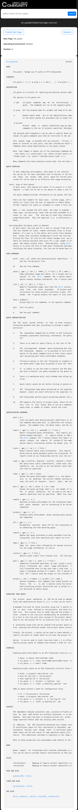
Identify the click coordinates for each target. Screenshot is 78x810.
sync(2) (32, 796)
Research (67, 32)
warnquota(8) (19, 786)
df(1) (39, 277)
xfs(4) (28, 776)
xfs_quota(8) (12, 62)
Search (72, 14)
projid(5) (42, 796)
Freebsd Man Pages (13, 32)
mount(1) (23, 796)
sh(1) (68, 244)
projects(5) (54, 796)
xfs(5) (29, 786)
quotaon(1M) (18, 776)
